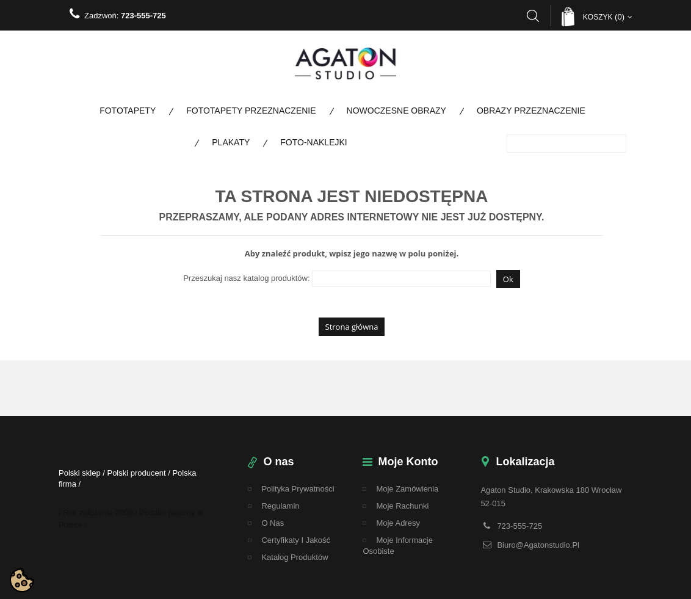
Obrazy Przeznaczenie (531, 110)
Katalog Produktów (294, 557)
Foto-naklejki (313, 142)
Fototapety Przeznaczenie (251, 110)
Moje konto (408, 462)
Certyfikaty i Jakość (295, 540)
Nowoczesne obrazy (396, 110)
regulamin (280, 505)
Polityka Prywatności (297, 488)
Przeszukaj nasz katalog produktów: (246, 278)
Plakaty (231, 142)
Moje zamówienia (407, 488)
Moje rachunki (402, 505)
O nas (272, 523)
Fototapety (127, 110)
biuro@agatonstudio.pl (538, 545)
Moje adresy (398, 523)
